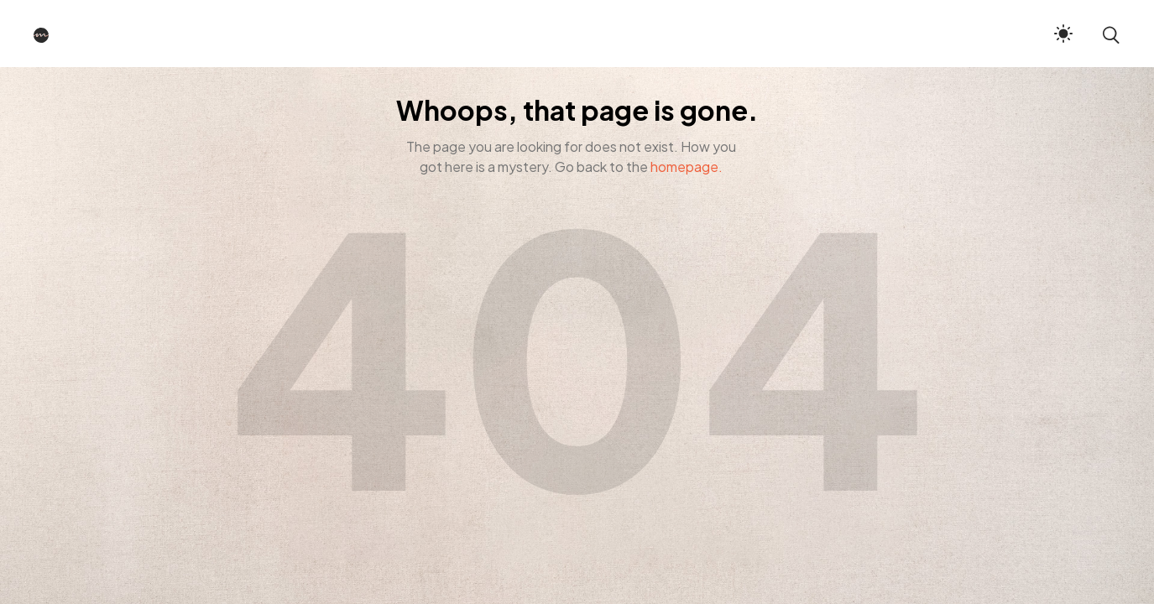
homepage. (686, 166)
